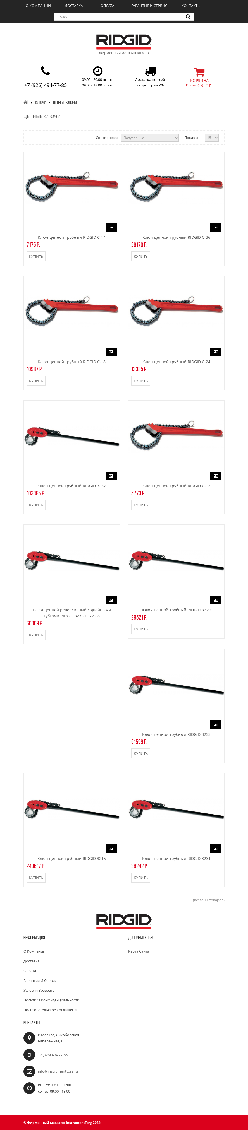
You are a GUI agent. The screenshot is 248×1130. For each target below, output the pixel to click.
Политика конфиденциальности (51, 1000)
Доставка (74, 5)
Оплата (107, 5)
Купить (36, 256)
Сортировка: (107, 137)
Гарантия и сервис (149, 5)
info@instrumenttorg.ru (58, 1071)
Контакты (191, 5)
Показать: (192, 137)
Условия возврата (38, 990)
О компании (38, 5)
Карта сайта (138, 951)
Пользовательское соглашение (50, 1009)
